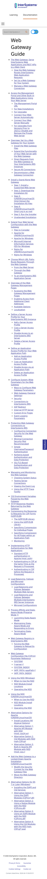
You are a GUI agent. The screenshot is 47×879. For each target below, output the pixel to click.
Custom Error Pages (23, 413)
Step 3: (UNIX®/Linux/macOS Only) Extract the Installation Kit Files (24, 200)
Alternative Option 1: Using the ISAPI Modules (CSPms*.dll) (24, 795)
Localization (19, 309)
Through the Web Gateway (22, 271)
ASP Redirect (20, 407)
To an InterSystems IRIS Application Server (25, 277)
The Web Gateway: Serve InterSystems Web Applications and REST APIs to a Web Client (23, 63)
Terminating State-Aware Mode (22, 632)
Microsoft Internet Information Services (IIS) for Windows (24, 244)
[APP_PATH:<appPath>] (25, 670)
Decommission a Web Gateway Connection (24, 173)
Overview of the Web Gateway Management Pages (21, 285)
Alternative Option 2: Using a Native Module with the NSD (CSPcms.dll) (24, 804)
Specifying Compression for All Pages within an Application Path (25, 535)
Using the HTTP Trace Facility (24, 490)
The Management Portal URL (25, 104)
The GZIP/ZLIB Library (24, 519)
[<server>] (19, 664)
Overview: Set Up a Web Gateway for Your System (22, 141)
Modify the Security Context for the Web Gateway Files (23, 769)
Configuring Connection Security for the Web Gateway (25, 433)
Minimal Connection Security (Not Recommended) (23, 441)
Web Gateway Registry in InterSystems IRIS (22, 639)
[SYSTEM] (18, 661)
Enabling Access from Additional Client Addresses (24, 301)
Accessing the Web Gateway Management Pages (24, 293)
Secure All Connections (24, 169)
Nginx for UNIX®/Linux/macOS (24, 250)
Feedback (44, 444)
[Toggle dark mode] (34, 32)
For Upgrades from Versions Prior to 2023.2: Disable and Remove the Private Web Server (23, 130)
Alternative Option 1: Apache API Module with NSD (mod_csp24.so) (23, 730)
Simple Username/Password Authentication (24, 449)
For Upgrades (20, 112)
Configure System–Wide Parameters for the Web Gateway (22, 382)
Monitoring (19, 541)
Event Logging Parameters (20, 417)
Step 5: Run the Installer (25, 214)
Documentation (30, 15)
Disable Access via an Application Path (24, 368)
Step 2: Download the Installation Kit (24, 191)
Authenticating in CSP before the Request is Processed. (24, 572)
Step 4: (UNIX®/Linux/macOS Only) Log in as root (24, 209)
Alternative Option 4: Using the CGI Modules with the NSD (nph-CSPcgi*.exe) (25, 825)
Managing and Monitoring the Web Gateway (23, 473)
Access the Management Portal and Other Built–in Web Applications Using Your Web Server (22, 97)
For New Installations (24, 109)
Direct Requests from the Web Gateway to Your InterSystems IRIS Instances (24, 163)
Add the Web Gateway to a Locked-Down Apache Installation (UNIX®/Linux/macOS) (23, 760)
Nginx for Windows (23, 254)
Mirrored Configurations (25, 605)
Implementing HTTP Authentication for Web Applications (22, 548)
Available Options (22, 306)
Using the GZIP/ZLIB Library (23, 523)
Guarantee (27, 863)
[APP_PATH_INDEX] (23, 673)
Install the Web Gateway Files (25, 147)
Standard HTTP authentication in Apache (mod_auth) (23, 556)
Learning (14, 15)
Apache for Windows (23, 238)
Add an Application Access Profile (23, 357)
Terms (18, 863)
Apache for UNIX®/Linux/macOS (24, 234)
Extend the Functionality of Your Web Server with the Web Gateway (25, 154)
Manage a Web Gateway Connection (25, 87)
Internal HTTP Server (24, 410)
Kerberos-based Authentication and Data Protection (23, 457)
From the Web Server (24, 267)
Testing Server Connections (20, 482)
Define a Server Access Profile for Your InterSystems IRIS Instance (23, 317)
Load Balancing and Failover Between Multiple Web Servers (24, 589)
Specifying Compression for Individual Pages (25, 528)
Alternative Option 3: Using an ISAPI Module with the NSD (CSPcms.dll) (24, 815)
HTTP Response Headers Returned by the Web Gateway (22, 506)
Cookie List (27, 869)
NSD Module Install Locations (23, 685)
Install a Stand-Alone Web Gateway (23, 181)
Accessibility (21, 866)
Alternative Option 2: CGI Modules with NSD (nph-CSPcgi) (24, 739)
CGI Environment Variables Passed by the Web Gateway (23, 499)
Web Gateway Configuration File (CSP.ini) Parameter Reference (23, 656)
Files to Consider (22, 230)
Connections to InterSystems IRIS (22, 402)
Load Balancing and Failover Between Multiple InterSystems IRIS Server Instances (24, 598)
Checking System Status (25, 477)
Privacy (11, 863)
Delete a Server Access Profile (24, 342)
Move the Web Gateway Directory (25, 776)
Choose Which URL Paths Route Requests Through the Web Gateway (22, 262)
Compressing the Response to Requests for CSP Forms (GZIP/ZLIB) (24, 513)
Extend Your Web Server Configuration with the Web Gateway (24, 224)
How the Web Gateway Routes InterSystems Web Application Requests (24, 74)
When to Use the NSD (24, 681)
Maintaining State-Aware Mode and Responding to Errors (24, 626)
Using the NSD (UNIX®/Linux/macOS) (21, 695)
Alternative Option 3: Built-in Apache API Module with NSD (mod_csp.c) (23, 748)
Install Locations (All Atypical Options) (23, 721)
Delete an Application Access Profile (24, 373)
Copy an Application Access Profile (23, 362)
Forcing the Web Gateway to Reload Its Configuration (24, 646)
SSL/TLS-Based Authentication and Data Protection (23, 465)
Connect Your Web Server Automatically (23, 116)
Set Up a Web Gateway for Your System (24, 81)
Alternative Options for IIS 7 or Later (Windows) (23, 783)
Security (18, 398)
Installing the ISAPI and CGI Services (25, 788)
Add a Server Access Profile (23, 323)
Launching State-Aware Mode (25, 619)
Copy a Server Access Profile (24, 329)
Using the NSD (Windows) (23, 678)
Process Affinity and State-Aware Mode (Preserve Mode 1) (23, 612)
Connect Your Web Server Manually (22, 121)
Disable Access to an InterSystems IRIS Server (23, 335)
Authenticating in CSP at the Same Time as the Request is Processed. (25, 564)
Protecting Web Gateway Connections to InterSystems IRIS (22, 425)
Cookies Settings (14, 869)
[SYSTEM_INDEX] (22, 667)
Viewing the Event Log (24, 486)
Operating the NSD (23, 689)
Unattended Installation (25, 217)
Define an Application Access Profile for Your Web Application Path (24, 351)
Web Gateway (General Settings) (24, 394)
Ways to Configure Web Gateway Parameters (25, 388)
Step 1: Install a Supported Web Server (24, 186)
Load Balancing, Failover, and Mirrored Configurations (22, 581)
